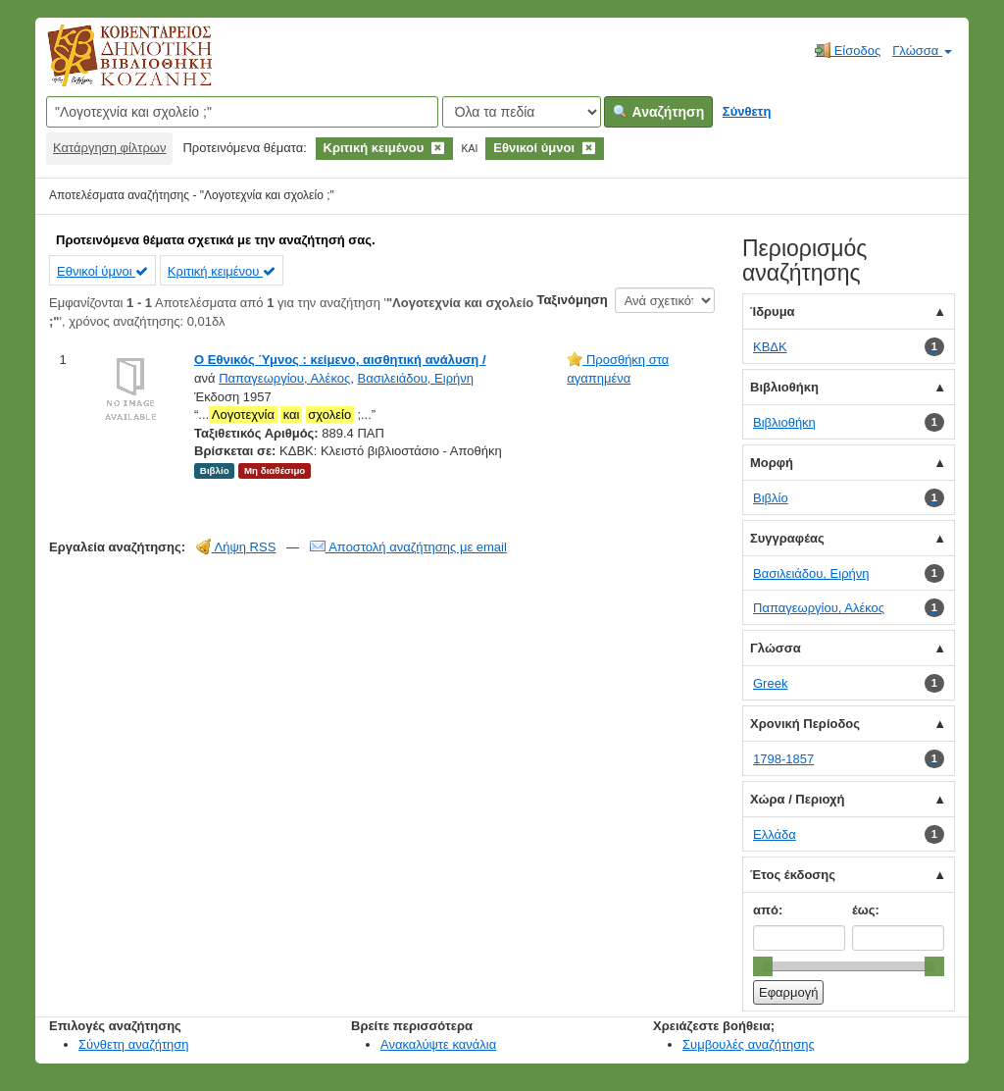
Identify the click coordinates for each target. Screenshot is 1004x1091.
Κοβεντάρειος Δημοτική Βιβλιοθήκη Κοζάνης (111, 66)
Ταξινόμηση (571, 299)
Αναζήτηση (658, 112)
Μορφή (771, 462)
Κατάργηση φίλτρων (109, 147)
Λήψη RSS (236, 547)
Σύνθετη (747, 111)
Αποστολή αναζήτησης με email (408, 547)
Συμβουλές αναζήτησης (748, 1044)
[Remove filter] (437, 147)
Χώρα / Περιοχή (797, 799)
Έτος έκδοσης (792, 874)
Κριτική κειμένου (222, 271)
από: (767, 910)
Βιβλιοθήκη (784, 387)
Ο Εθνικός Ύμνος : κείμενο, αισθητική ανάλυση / (340, 359)
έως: (865, 910)
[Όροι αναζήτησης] (242, 112)
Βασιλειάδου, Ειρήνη (415, 378)
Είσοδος (847, 50)
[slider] (763, 966)
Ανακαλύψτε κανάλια (438, 1044)
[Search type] (521, 112)
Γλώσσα (922, 50)
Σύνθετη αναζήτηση (133, 1044)
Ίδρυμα (772, 311)
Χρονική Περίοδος (805, 723)
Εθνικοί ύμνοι (102, 271)
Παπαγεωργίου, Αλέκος (284, 378)
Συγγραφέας (787, 538)
